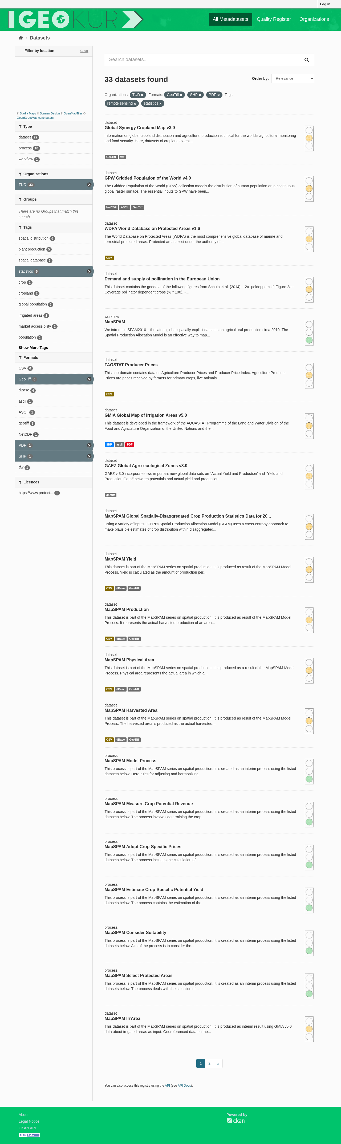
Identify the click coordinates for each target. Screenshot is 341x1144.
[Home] (21, 38)
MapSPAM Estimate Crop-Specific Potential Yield (154, 889)
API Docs (184, 1085)
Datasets (40, 38)
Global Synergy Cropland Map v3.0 (140, 127)
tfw (122, 156)
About (24, 1115)
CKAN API (27, 1128)
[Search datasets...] (203, 60)
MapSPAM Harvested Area (131, 710)
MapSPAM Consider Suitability (136, 932)
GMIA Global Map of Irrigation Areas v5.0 (146, 415)
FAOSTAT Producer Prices (131, 365)
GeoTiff (111, 156)
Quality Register (274, 19)
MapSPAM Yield (120, 559)
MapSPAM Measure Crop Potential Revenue (149, 803)
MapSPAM (115, 322)
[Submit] (307, 60)
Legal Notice (29, 1121)
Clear (84, 51)
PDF (130, 444)
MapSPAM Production (127, 609)
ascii (119, 444)
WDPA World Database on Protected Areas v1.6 (152, 228)
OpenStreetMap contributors (35, 117)
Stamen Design (50, 113)
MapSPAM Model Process (130, 760)
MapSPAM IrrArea (122, 1018)
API (167, 1085)
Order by (259, 78)
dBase (120, 588)
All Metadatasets (230, 19)
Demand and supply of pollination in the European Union (162, 279)
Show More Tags (33, 347)
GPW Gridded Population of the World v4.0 (148, 178)
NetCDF (111, 207)
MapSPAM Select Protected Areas (139, 975)
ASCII (124, 207)
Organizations (314, 19)
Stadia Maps (28, 113)
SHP (109, 444)
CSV (109, 257)
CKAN (235, 1120)
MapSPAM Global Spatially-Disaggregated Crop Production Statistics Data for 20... (188, 516)
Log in (325, 4)
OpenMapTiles (73, 113)
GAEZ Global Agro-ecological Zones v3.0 (146, 465)
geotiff (110, 494)
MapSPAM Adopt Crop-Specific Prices (143, 846)
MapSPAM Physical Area (129, 660)
